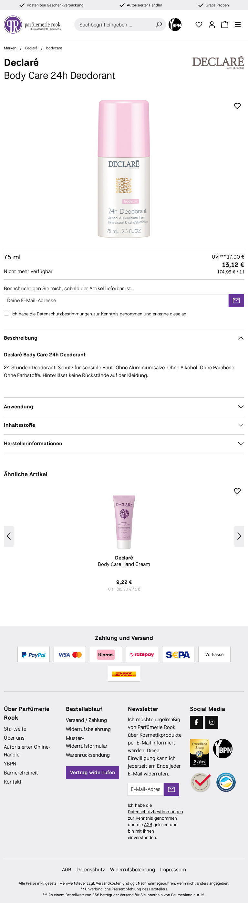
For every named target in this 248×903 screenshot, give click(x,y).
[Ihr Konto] (211, 24)
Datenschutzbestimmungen (64, 314)
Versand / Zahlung (86, 720)
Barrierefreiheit (21, 772)
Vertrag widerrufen (92, 772)
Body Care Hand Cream (124, 561)
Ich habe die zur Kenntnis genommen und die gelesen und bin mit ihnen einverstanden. (155, 821)
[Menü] (237, 24)
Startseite (15, 728)
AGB (148, 824)
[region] (124, 169)
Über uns (14, 737)
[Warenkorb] (224, 24)
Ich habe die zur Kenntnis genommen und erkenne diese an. (99, 314)
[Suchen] (158, 24)
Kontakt (13, 781)
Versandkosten (108, 883)
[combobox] (112, 24)
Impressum (173, 869)
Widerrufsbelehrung (88, 729)
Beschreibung (20, 337)
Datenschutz (91, 869)
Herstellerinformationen (33, 443)
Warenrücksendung (88, 755)
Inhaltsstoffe (19, 425)
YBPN (10, 763)
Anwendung (18, 406)
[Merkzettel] (198, 24)
